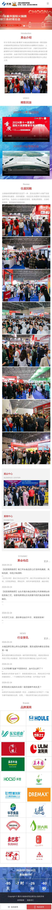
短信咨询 (13, 907)
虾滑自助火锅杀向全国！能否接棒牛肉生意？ (22, 687)
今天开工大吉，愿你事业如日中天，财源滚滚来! (23, 617)
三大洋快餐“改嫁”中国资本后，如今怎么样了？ (22, 669)
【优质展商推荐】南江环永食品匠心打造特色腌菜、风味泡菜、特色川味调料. (26, 571)
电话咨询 (39, 907)
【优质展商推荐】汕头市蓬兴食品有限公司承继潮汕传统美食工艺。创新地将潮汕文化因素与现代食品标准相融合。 (26, 595)
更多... (47, 561)
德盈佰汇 (30, 900)
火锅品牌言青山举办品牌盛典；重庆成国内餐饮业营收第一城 (26, 648)
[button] (4, 15)
